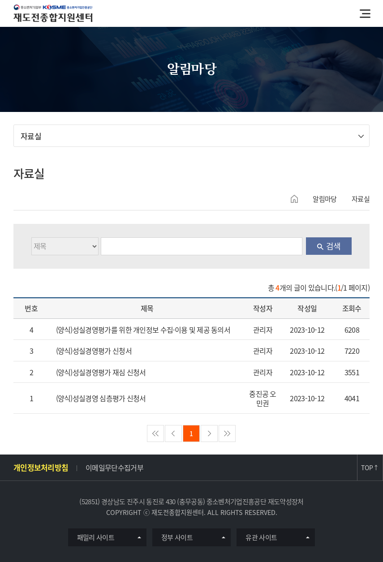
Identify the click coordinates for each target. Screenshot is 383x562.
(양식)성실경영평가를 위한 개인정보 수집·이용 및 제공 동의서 (143, 330)
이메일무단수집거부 (114, 467)
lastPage (227, 433)
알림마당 (324, 199)
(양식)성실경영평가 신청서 (94, 351)
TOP (370, 467)
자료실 (31, 136)
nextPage (209, 433)
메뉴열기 (365, 13)
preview (173, 433)
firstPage (155, 433)
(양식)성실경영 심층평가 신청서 (101, 398)
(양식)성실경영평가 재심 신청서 (101, 372)
